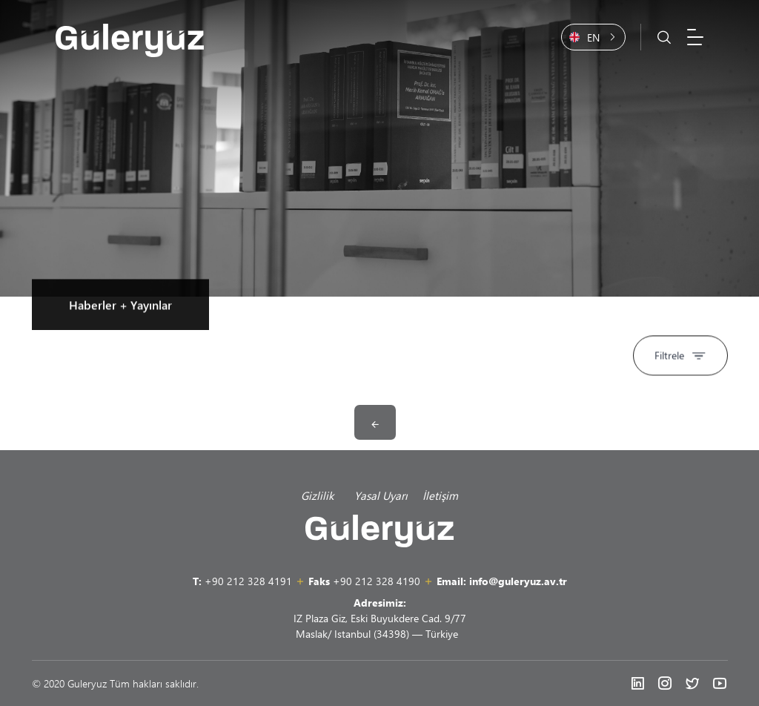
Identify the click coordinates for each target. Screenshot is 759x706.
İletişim (440, 495)
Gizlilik (320, 495)
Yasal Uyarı (381, 495)
